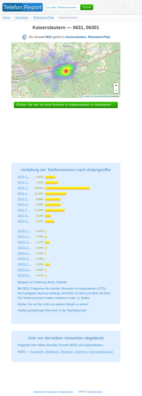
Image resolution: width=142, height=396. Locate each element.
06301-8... (24, 269)
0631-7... (23, 210)
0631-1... (23, 176)
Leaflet (87, 96)
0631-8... (23, 215)
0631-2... (23, 182)
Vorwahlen (22, 17)
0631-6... (23, 204)
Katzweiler (37, 351)
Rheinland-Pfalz (43, 17)
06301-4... (24, 247)
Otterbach (66, 351)
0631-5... (23, 199)
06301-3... (24, 242)
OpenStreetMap (101, 96)
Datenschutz (66, 391)
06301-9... (24, 275)
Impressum (52, 391)
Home (6, 17)
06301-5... (24, 253)
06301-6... (24, 258)
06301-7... (24, 264)
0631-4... (23, 193)
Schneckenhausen (101, 351)
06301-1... (24, 231)
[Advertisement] (66, 132)
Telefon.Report (94, 391)
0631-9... (23, 221)
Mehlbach (52, 351)
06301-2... (24, 236)
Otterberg (81, 351)
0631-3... (23, 188)
